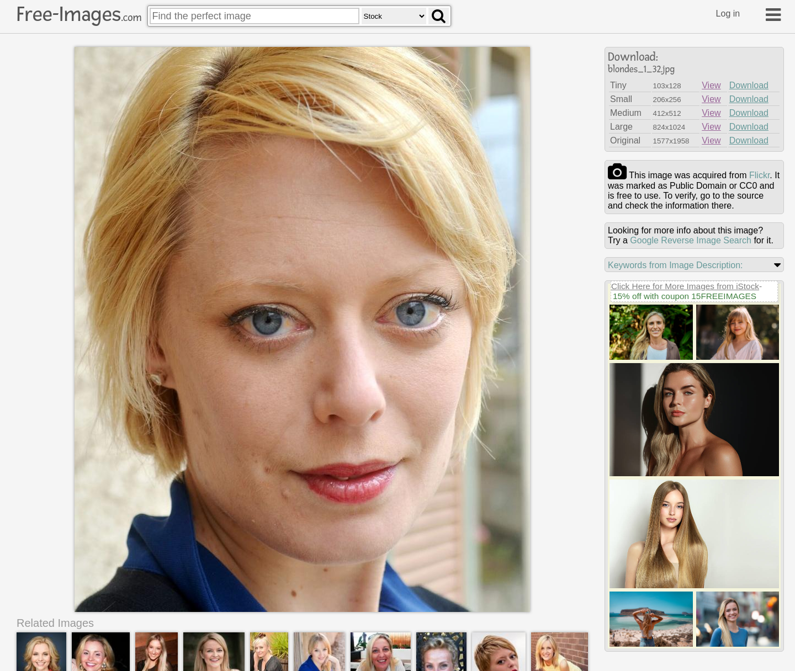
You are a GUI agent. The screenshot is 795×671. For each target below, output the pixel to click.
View (711, 85)
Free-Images (79, 14)
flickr (759, 175)
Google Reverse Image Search (690, 240)
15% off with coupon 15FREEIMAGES (684, 296)
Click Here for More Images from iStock (685, 286)
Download (748, 85)
